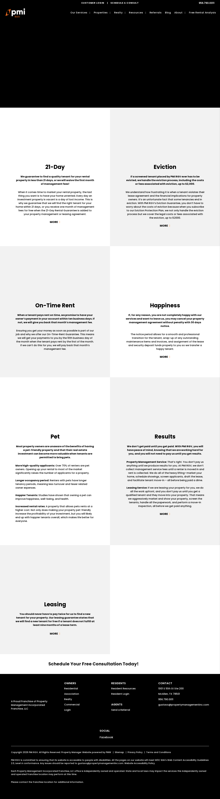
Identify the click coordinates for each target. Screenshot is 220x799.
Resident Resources (123, 688)
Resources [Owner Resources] (136, 12)
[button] (106, 737)
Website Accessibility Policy (139, 763)
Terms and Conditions (158, 752)
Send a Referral (120, 710)
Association (71, 694)
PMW (108, 752)
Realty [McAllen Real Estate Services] (118, 12)
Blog (168, 12)
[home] (15, 13)
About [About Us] (178, 12)
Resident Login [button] (120, 694)
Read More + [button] (55, 222)
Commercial (72, 704)
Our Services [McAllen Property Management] (78, 12)
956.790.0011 (207, 3)
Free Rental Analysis (202, 12)
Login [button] (67, 710)
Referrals (156, 12)
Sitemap (119, 752)
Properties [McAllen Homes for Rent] (101, 12)
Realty (68, 699)
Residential (71, 688)
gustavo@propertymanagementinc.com (183, 704)
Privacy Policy (135, 752)
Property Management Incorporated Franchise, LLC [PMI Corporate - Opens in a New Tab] (29, 705)
